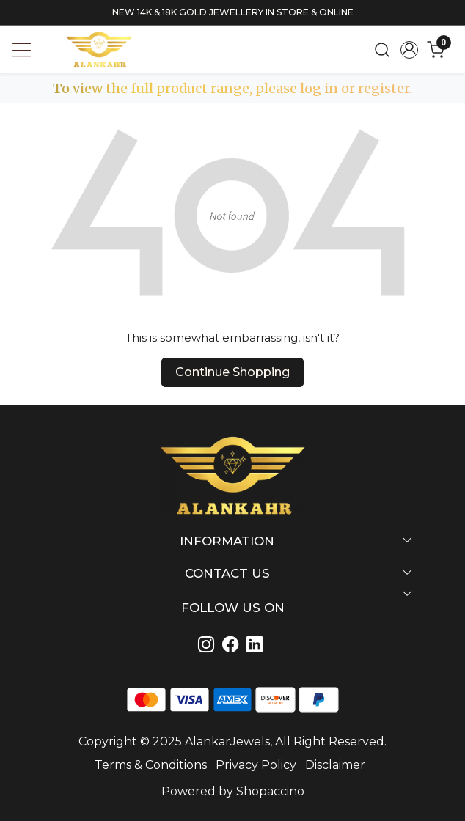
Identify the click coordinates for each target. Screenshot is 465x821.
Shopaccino (270, 791)
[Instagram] (208, 646)
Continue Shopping (232, 372)
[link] (381, 49)
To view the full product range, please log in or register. (232, 88)
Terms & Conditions (151, 765)
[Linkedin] (233, 646)
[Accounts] (408, 50)
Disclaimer (335, 765)
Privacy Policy (256, 765)
